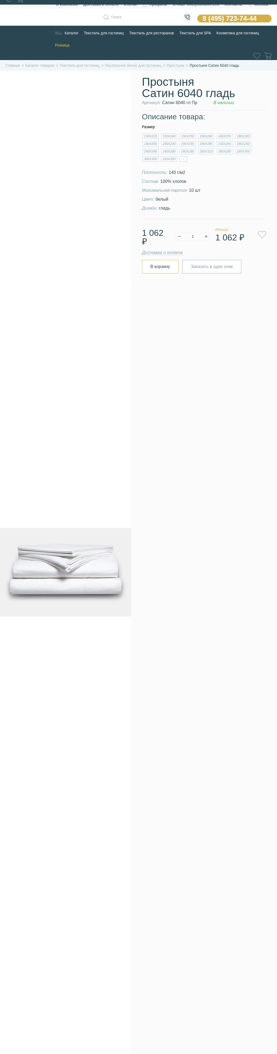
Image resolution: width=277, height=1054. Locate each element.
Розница (62, 45)
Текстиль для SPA (195, 33)
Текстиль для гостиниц (104, 33)
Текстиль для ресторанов (151, 33)
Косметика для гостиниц (237, 33)
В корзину (160, 266)
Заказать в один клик (212, 266)
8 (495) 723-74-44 (230, 18)
